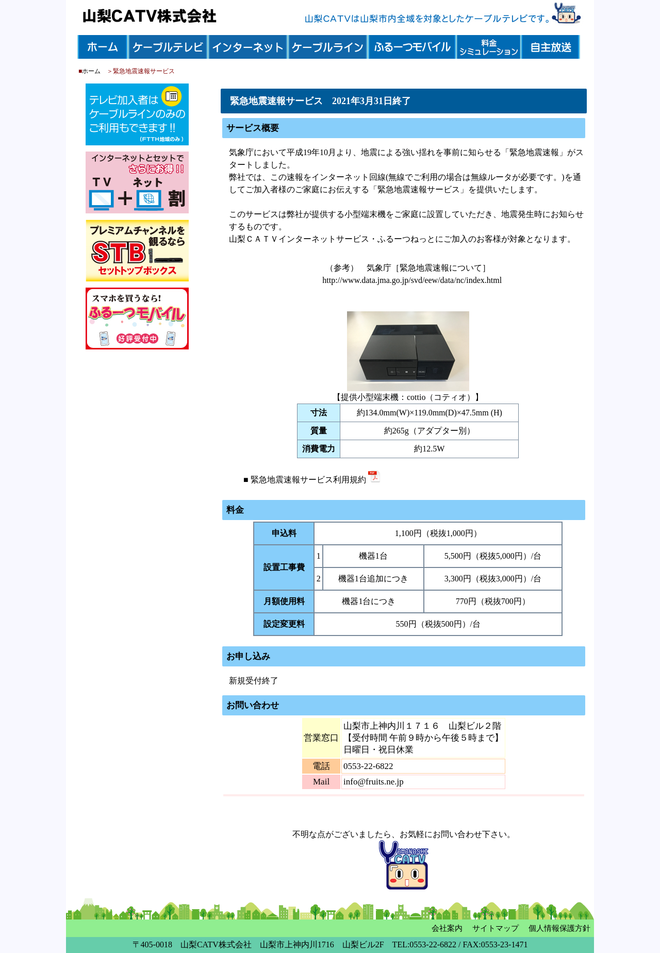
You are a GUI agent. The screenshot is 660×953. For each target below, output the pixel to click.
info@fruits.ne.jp (373, 782)
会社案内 (447, 928)
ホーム (91, 71)
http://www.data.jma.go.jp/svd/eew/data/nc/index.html (412, 280)
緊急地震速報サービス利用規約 (316, 479)
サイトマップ (495, 928)
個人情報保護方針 (559, 928)
